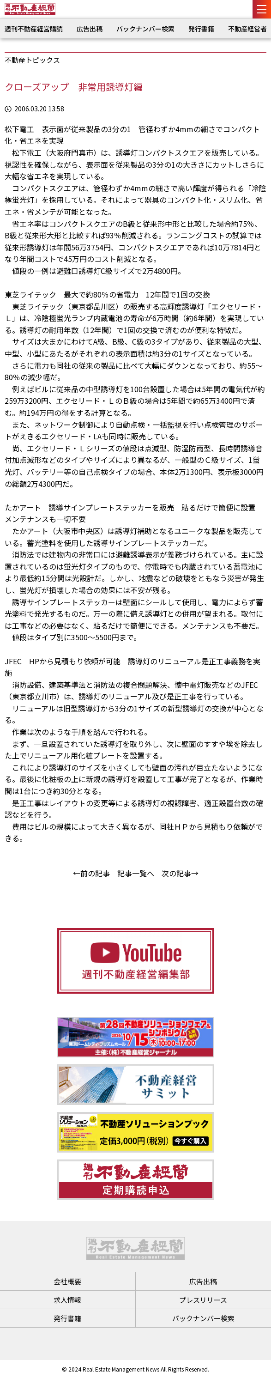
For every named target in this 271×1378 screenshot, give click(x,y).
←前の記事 (91, 873)
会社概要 (67, 1281)
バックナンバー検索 (145, 28)
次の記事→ (180, 873)
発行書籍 (201, 28)
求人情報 (67, 1300)
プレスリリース (203, 1300)
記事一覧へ (135, 873)
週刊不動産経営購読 (34, 28)
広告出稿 (89, 28)
